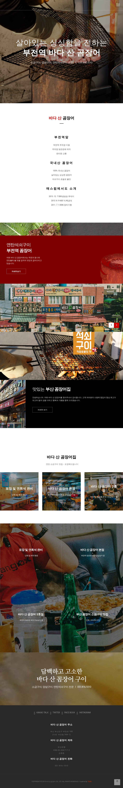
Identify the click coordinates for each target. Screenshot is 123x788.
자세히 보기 (42, 410)
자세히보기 (16, 271)
